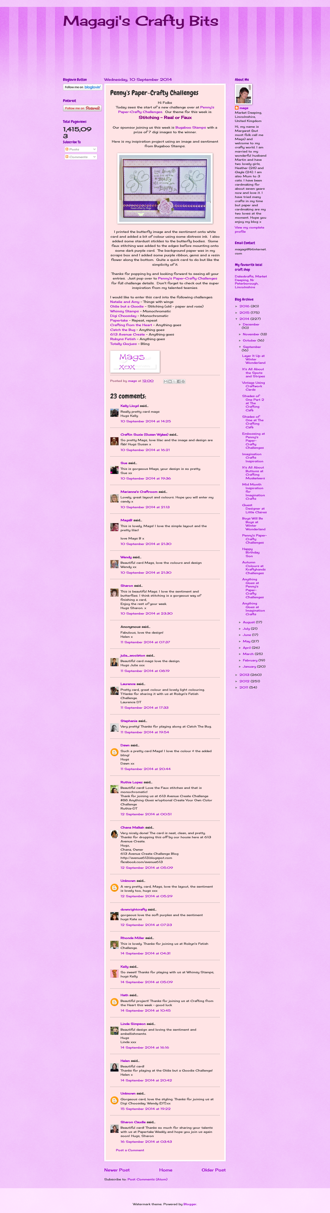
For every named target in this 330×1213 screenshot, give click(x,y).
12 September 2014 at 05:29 (147, 896)
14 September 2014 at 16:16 (145, 1047)
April (247, 647)
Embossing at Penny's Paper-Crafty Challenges (253, 441)
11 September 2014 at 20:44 (146, 769)
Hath (124, 995)
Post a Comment (130, 1150)
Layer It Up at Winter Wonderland (253, 359)
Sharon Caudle (133, 1122)
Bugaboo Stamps (191, 127)
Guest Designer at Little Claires (254, 508)
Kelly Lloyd (130, 406)
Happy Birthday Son (250, 552)
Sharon (127, 585)
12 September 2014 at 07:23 (146, 925)
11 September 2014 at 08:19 (145, 671)
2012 (245, 681)
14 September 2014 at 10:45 (146, 1010)
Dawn (125, 745)
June (247, 635)
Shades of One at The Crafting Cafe (253, 422)
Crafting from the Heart (131, 325)
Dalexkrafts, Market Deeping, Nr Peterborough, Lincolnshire (251, 281)
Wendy (126, 557)
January (250, 666)
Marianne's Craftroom (139, 492)
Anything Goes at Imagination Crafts (253, 608)
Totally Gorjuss (123, 344)
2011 (244, 687)
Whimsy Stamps (124, 311)
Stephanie (129, 721)
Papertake (119, 320)
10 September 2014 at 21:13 (145, 507)
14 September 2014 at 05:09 (147, 982)
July (247, 628)
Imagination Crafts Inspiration (252, 457)
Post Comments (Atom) (147, 1179)
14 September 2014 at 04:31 (145, 953)
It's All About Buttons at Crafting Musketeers (253, 472)
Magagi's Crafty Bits (141, 20)
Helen (125, 1061)
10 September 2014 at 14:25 (146, 421)
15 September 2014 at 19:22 (146, 1109)
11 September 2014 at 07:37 (145, 642)
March (249, 654)
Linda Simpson (133, 1024)
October (250, 340)
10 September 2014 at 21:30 (146, 544)
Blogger (190, 1204)
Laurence (128, 684)
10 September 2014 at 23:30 (147, 613)
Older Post (214, 1169)
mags (243, 108)
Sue (124, 463)
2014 (244, 319)
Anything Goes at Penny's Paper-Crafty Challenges (253, 588)
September (252, 347)
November (252, 334)
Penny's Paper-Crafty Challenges (187, 278)
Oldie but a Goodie (127, 306)
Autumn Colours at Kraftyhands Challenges (254, 567)
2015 (245, 312)
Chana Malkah (132, 827)
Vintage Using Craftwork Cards (253, 386)
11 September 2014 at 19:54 (145, 732)
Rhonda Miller (132, 938)
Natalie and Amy (124, 302)
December (251, 324)
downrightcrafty (134, 909)
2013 (244, 675)
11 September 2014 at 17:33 (144, 707)
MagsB (126, 520)
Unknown (128, 881)
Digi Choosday (123, 316)
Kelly (124, 966)
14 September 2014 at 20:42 (146, 1080)
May (247, 641)
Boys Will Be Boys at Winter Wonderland (253, 523)
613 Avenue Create (127, 334)
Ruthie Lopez (132, 782)
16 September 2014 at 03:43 (146, 1141)
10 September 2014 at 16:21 (145, 450)
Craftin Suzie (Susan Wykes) (144, 434)
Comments (77, 157)
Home (165, 1169)
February (250, 660)
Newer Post (117, 1169)
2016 (245, 306)
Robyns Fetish (123, 339)
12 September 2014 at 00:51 (146, 814)
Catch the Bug (122, 330)
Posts (72, 149)
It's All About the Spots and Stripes (253, 372)
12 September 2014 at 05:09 (147, 867)
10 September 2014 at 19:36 (146, 478)
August (249, 622)
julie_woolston (133, 655)
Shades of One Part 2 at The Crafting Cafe (253, 403)
